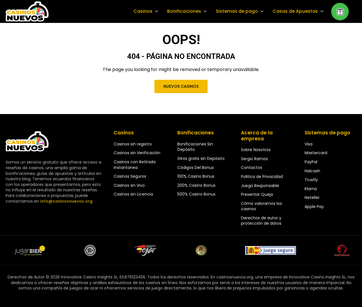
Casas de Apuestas (296, 11)
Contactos (251, 167)
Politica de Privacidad (262, 176)
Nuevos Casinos (181, 86)
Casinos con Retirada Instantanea (135, 164)
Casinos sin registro (133, 144)
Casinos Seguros (130, 176)
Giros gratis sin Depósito (201, 158)
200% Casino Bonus (196, 185)
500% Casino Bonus (196, 194)
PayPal (311, 162)
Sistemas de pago (238, 11)
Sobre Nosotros (256, 150)
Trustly (311, 180)
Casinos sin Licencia (133, 194)
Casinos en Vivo (129, 185)
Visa (309, 144)
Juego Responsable (260, 185)
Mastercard (316, 153)
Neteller (312, 197)
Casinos (146, 11)
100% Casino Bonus (195, 176)
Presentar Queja (257, 194)
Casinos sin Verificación (137, 153)
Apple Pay (314, 206)
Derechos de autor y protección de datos (261, 220)
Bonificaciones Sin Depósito (195, 147)
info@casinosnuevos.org (65, 201)
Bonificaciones (186, 11)
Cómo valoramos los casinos (261, 206)
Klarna (311, 189)
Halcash (312, 171)
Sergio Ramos (254, 159)
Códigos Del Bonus (195, 167)
